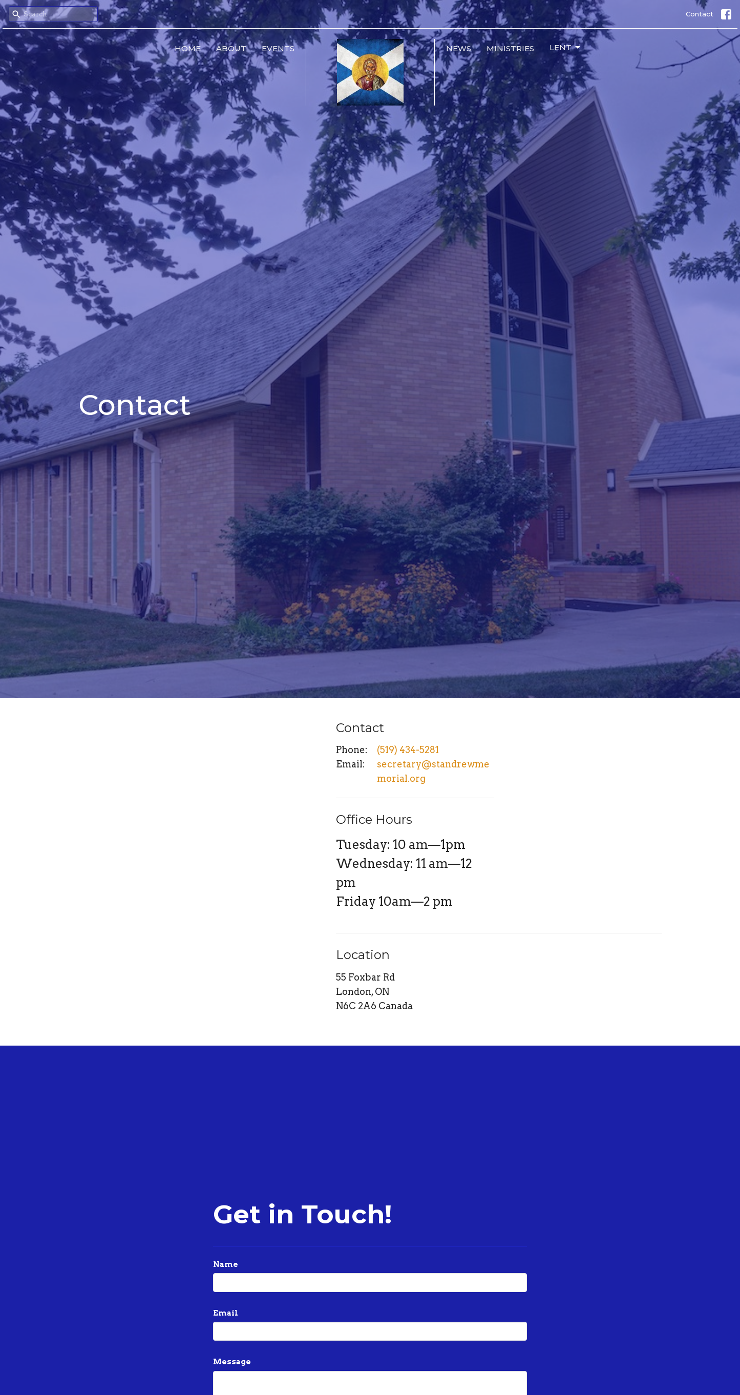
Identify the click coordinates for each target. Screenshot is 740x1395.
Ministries (510, 48)
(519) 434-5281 (408, 749)
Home (188, 48)
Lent (565, 48)
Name (225, 1264)
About (231, 48)
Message (232, 1361)
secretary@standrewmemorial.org (433, 771)
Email (225, 1313)
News (458, 48)
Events (278, 48)
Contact (699, 14)
